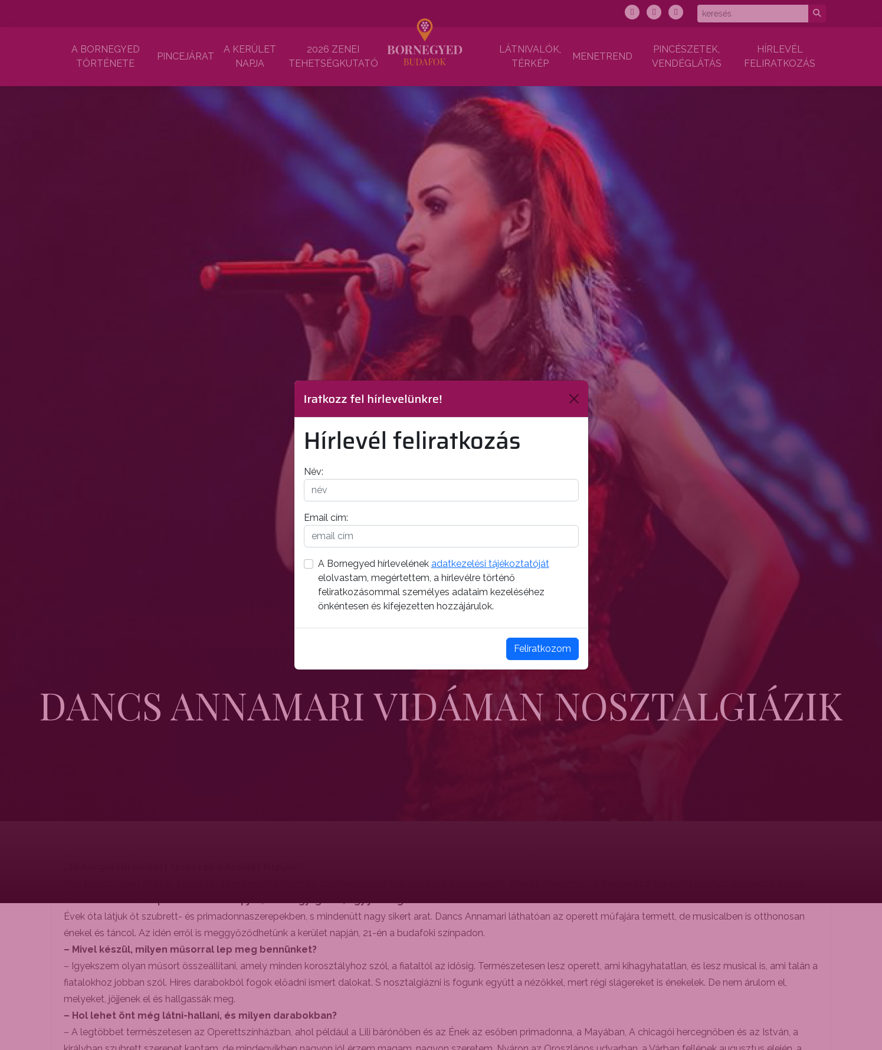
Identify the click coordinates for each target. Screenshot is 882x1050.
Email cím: (326, 517)
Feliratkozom (542, 648)
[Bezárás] (574, 398)
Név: (313, 471)
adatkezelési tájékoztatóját (490, 563)
